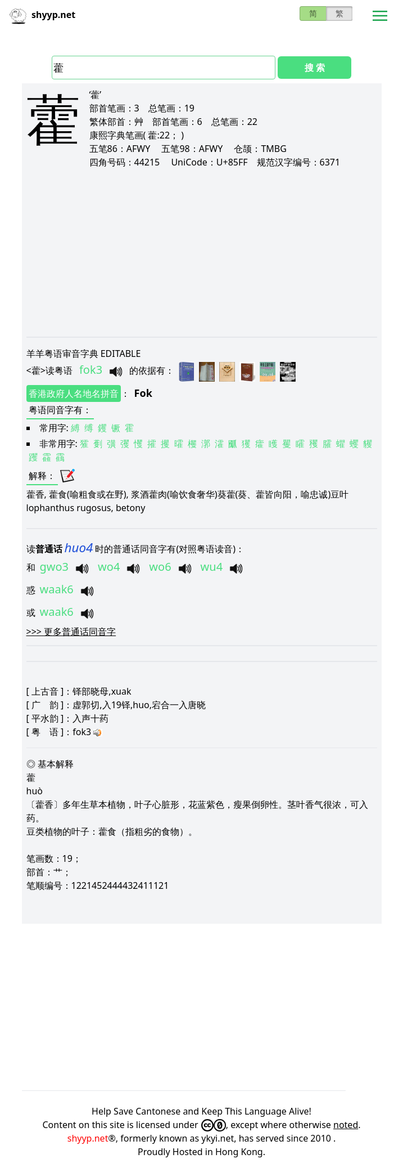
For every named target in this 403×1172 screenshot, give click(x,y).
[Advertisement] (201, 252)
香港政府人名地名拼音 (74, 393)
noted (345, 1125)
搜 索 (315, 67)
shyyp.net (87, 1138)
